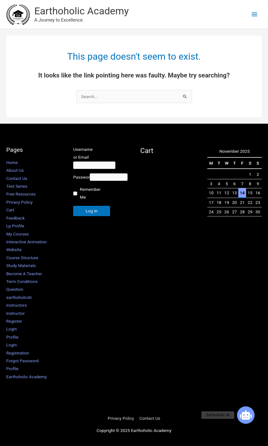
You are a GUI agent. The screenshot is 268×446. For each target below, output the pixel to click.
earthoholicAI (19, 297)
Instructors (16, 305)
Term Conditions (22, 281)
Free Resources (21, 193)
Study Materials (21, 265)
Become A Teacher (24, 273)
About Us (15, 170)
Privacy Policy (19, 202)
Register (14, 321)
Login (11, 328)
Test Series (16, 186)
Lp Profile (15, 225)
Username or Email (81, 153)
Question (14, 289)
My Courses (17, 233)
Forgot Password (22, 360)
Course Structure (22, 257)
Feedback (15, 218)
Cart (10, 209)
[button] (246, 415)
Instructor (15, 313)
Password (81, 169)
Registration (17, 352)
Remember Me (87, 185)
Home (12, 162)
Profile (12, 336)
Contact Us (16, 178)
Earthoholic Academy (81, 11)
